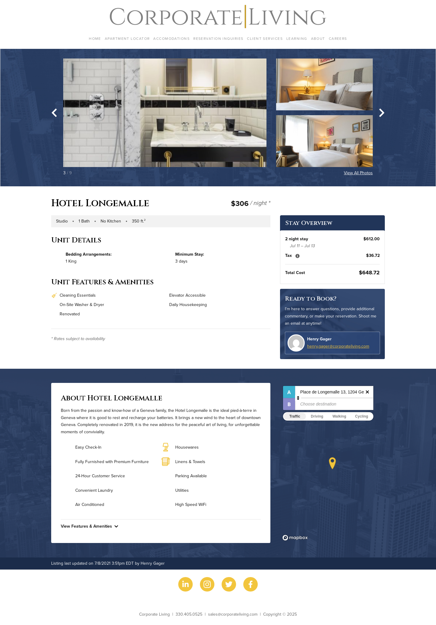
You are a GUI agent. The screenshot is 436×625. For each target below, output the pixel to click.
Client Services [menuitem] (265, 38)
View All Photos (358, 173)
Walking (339, 416)
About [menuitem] (318, 38)
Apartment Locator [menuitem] (127, 38)
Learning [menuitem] (296, 38)
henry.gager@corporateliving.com (338, 346)
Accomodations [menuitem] (171, 38)
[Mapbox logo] (295, 537)
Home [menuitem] (95, 38)
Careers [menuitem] (338, 38)
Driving (317, 416)
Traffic (294, 416)
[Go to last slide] (54, 113)
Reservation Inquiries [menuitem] (218, 38)
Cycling (361, 416)
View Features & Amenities (89, 526)
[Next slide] (382, 113)
